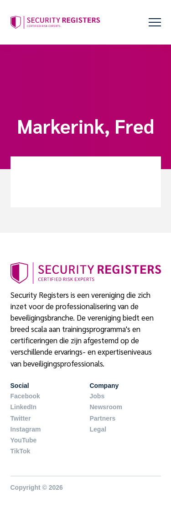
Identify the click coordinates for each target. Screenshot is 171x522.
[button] (155, 22)
